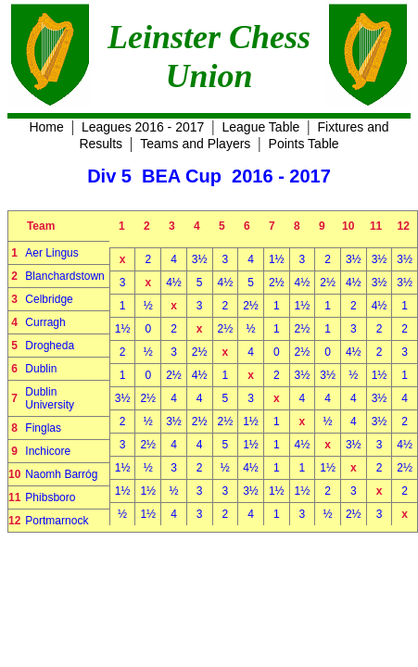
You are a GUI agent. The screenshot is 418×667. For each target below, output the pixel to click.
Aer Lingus (51, 252)
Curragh (45, 322)
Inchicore (47, 451)
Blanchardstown (64, 276)
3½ (200, 259)
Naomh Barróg (61, 474)
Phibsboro (50, 497)
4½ (174, 282)
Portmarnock (56, 520)
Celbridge (48, 299)
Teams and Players (195, 143)
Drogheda (49, 345)
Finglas (43, 428)
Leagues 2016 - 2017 (143, 127)
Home (46, 127)
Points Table (304, 143)
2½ (277, 282)
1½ (277, 259)
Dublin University (49, 398)
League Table (261, 127)
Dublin (41, 368)
